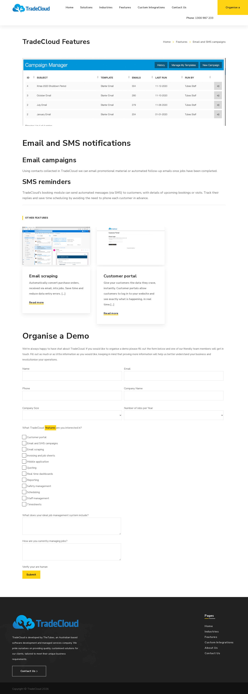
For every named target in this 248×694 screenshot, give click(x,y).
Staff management (36, 498)
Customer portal (120, 276)
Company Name (174, 393)
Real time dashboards (38, 474)
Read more (36, 302)
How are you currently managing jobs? (71, 549)
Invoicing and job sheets (39, 455)
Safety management (37, 486)
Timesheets (32, 504)
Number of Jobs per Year (174, 413)
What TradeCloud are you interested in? (72, 502)
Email (174, 374)
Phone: (199, 18)
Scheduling (31, 492)
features (50, 428)
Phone (72, 393)
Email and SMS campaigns (40, 443)
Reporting (31, 480)
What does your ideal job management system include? (71, 524)
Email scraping (43, 276)
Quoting (29, 467)
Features (181, 42)
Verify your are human (35, 567)
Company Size (72, 413)
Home (167, 42)
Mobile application (36, 461)
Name (72, 374)
